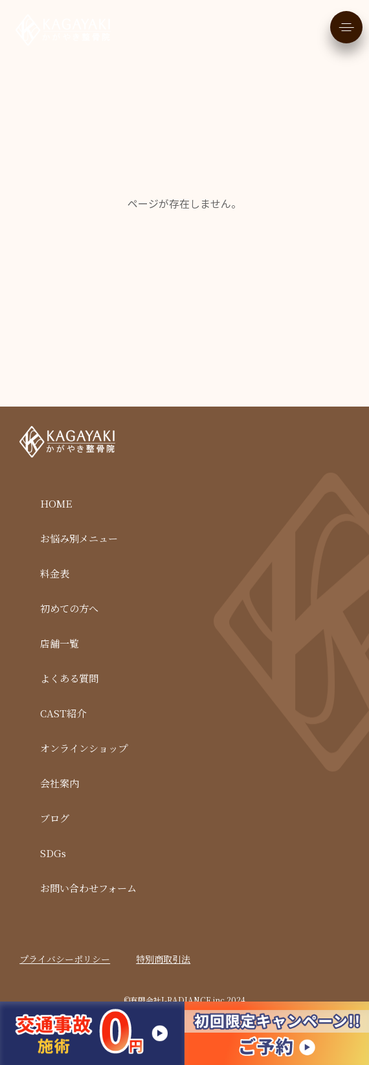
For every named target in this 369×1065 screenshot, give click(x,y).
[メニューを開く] (346, 27)
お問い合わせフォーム (88, 888)
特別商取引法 (163, 958)
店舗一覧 (59, 643)
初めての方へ (69, 608)
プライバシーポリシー (64, 958)
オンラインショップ (84, 748)
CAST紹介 (63, 713)
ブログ (54, 818)
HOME (56, 503)
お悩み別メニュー (79, 538)
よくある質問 (69, 678)
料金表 (54, 573)
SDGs (53, 853)
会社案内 (59, 783)
